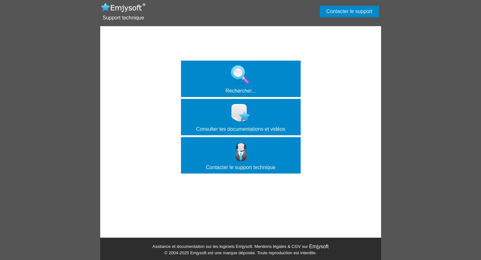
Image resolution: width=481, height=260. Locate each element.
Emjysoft (318, 246)
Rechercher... (240, 79)
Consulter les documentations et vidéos (240, 117)
